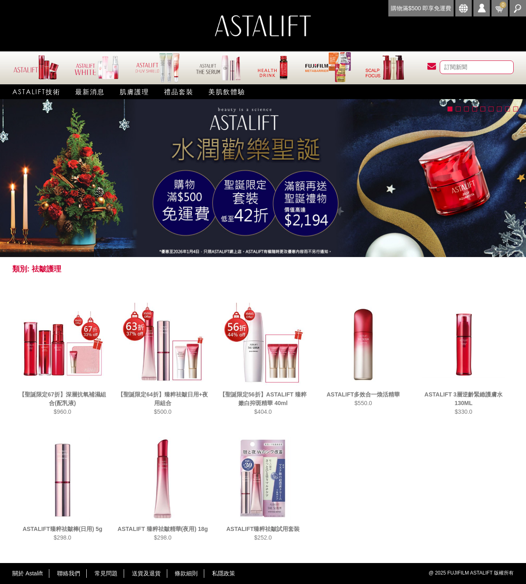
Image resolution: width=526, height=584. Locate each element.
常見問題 (106, 573)
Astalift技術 (36, 91)
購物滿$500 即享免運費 (421, 8)
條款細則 (186, 573)
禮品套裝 (179, 91)
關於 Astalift (27, 573)
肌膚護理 (134, 91)
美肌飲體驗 (226, 91)
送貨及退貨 (146, 573)
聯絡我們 (68, 573)
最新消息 (90, 91)
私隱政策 (223, 573)
